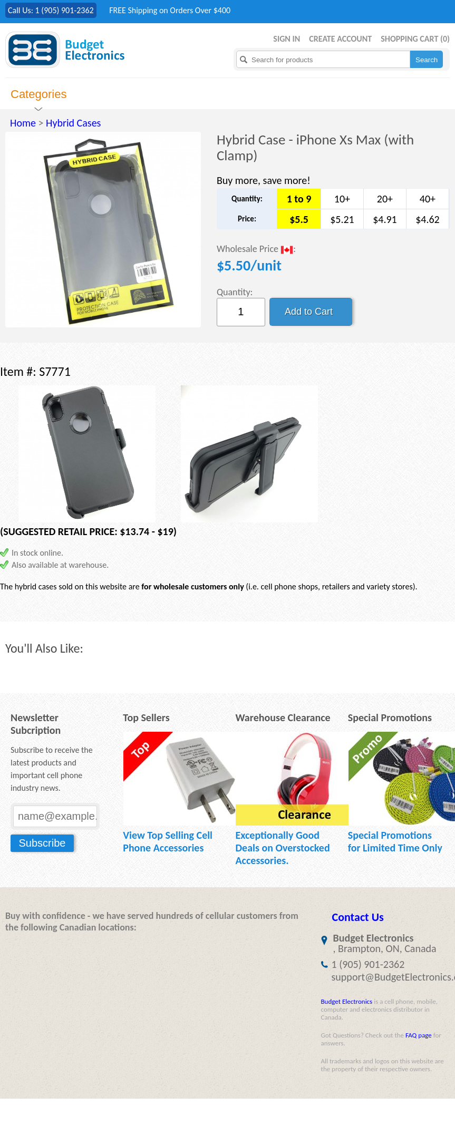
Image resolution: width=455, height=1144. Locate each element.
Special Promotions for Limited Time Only (395, 841)
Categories (38, 94)
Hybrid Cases (73, 123)
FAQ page (418, 1035)
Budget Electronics (347, 1001)
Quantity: (235, 292)
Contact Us (358, 917)
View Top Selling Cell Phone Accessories (167, 841)
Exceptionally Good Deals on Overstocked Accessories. (282, 848)
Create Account (340, 39)
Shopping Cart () (415, 39)
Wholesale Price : (256, 249)
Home (23, 123)
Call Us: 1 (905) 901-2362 (51, 10)
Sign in (286, 39)
